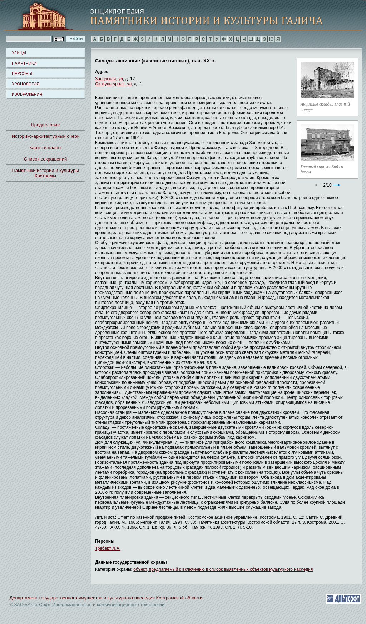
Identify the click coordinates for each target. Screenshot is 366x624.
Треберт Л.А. (107, 548)
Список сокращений (45, 159)
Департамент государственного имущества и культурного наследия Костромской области (106, 597)
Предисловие (45, 124)
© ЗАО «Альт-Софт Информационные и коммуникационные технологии (87, 604)
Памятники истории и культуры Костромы (45, 173)
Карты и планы (45, 147)
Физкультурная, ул (113, 83)
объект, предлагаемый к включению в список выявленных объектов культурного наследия (223, 569)
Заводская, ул (109, 78)
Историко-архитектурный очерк (45, 136)
